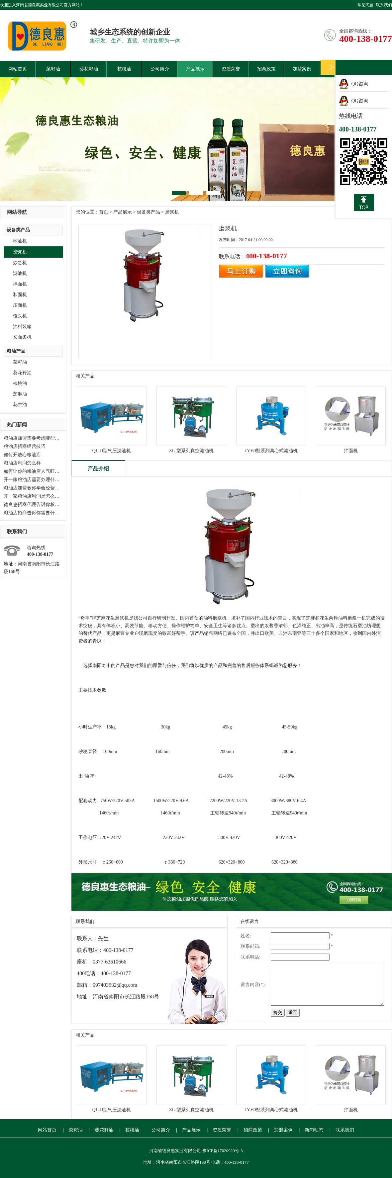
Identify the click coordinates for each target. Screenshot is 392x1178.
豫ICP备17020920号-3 (222, 1150)
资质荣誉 (231, 68)
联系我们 (384, 5)
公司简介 (159, 68)
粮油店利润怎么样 (22, 463)
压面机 (20, 305)
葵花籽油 (88, 68)
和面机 (20, 294)
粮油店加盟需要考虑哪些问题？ (36, 438)
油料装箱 (22, 326)
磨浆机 (20, 251)
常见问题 (365, 5)
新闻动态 (314, 1130)
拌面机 (20, 284)
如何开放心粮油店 (22, 454)
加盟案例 (302, 68)
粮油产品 (16, 351)
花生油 (20, 404)
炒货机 (20, 262)
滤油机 (20, 273)
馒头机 (20, 315)
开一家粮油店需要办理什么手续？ (38, 479)
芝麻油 (20, 393)
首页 (103, 212)
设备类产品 (18, 229)
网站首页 (17, 68)
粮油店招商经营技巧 (25, 446)
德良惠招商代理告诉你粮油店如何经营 (43, 504)
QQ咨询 (360, 83)
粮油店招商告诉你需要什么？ (34, 512)
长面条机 (22, 337)
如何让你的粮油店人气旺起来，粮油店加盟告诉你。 (57, 471)
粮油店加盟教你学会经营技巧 (34, 487)
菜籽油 (53, 68)
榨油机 (20, 240)
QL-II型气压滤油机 (111, 450)
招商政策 (266, 68)
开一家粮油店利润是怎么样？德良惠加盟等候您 (52, 496)
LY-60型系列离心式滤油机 (271, 450)
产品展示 (195, 68)
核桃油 (124, 68)
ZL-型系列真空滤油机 (191, 450)
